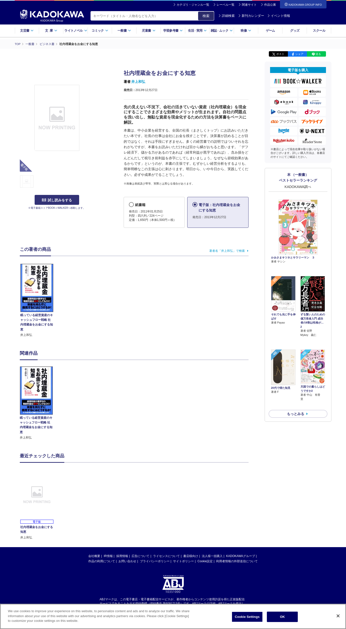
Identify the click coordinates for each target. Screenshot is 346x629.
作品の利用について (101, 561)
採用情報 (122, 556)
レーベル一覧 (225, 4)
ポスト (280, 53)
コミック (100, 30)
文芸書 (27, 30)
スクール (319, 30)
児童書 (148, 30)
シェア (299, 53)
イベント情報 (278, 16)
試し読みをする (57, 200)
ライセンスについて (166, 556)
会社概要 (94, 556)
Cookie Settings (247, 618)
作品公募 (270, 4)
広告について (140, 556)
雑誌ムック (222, 30)
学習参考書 (173, 30)
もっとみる (295, 387)
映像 (246, 30)
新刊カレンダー (251, 16)
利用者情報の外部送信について (237, 561)
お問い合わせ (127, 561)
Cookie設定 (205, 561)
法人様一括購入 (212, 556)
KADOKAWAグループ (240, 556)
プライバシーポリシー (155, 561)
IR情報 (108, 556)
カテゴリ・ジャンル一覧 (193, 4)
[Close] (338, 617)
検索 (206, 16)
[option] (39, 403)
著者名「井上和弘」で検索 (227, 250)
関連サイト (249, 4)
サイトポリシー (183, 561)
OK (282, 618)
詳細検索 (226, 16)
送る (318, 53)
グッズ (294, 30)
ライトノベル (75, 30)
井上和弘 (138, 82)
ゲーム (270, 30)
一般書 (124, 30)
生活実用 (197, 30)
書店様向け (190, 556)
